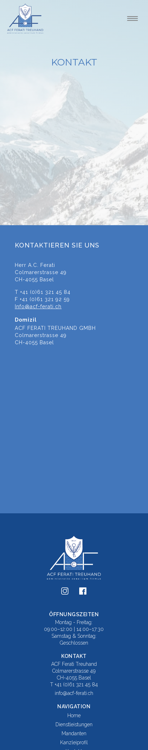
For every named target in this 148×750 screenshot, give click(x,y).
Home (74, 715)
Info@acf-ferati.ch (38, 306)
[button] (132, 18)
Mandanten (74, 733)
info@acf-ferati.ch (74, 693)
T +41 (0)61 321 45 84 (74, 684)
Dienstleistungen (74, 724)
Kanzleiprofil (74, 742)
